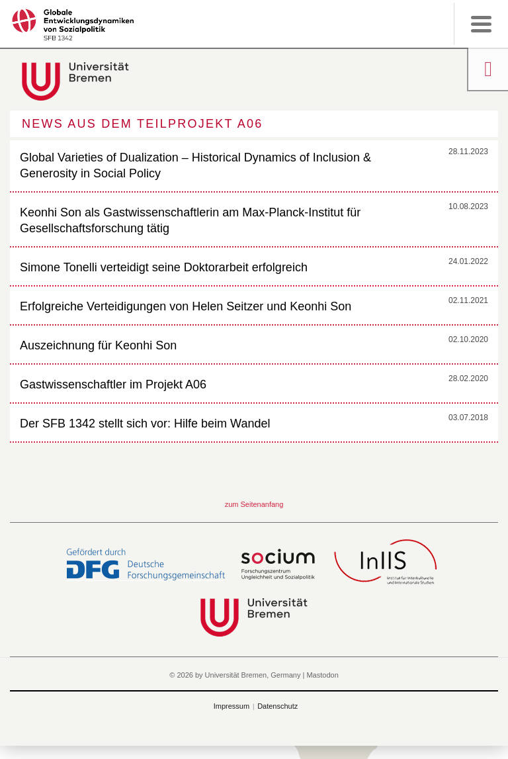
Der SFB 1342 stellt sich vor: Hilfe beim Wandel (145, 423)
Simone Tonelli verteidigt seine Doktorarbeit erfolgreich (164, 267)
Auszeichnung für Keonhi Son (98, 345)
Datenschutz (277, 706)
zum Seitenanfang (254, 504)
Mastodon (322, 675)
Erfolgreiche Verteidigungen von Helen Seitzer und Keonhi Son (185, 306)
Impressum (231, 706)
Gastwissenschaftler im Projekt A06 (113, 384)
